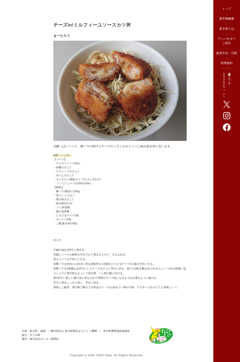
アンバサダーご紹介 (227, 41)
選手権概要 (226, 18)
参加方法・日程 (226, 53)
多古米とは (226, 28)
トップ (226, 8)
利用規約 (227, 63)
